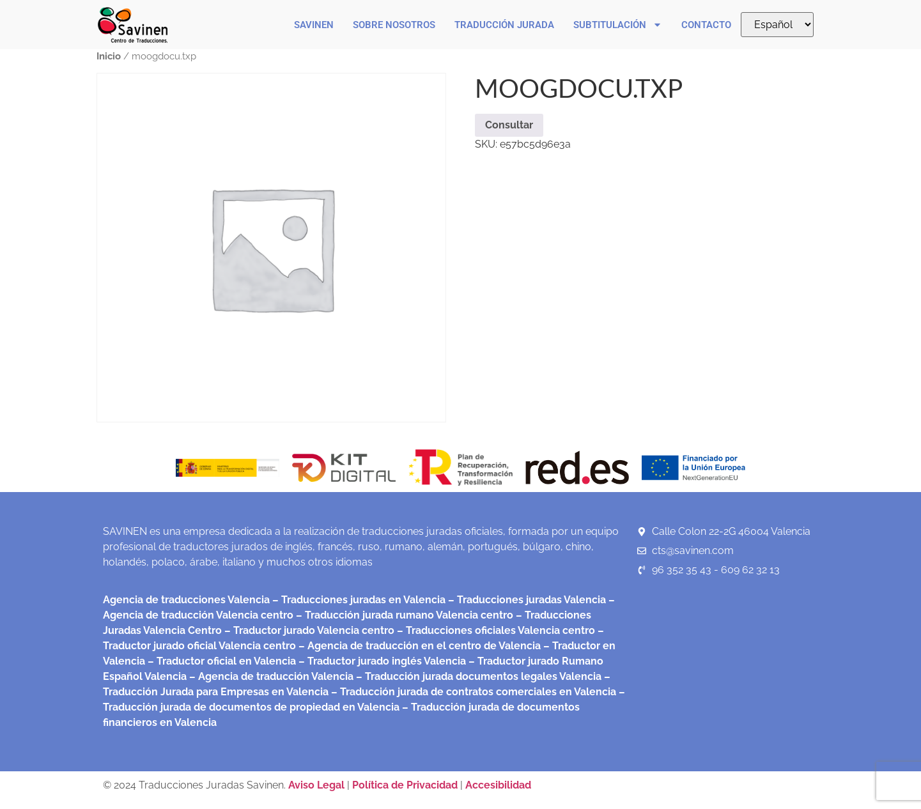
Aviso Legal (317, 785)
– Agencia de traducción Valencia (270, 676)
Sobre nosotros (394, 25)
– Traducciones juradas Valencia (525, 600)
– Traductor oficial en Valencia (221, 661)
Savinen (314, 25)
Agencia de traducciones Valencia (186, 600)
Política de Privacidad (405, 785)
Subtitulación (617, 24)
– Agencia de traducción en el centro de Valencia (418, 646)
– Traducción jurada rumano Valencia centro (403, 615)
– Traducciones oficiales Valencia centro (494, 630)
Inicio (109, 55)
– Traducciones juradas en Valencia (357, 600)
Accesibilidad (498, 785)
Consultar (509, 125)
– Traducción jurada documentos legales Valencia (477, 676)
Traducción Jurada (504, 25)
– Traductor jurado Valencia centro (308, 630)
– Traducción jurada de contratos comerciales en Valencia (472, 692)
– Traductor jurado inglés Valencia (382, 661)
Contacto (706, 25)
